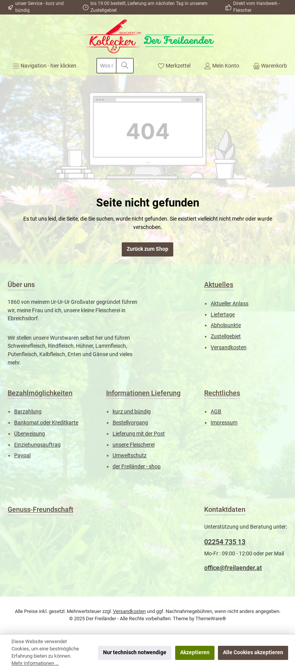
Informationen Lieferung (143, 393)
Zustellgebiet (226, 336)
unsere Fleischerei (134, 445)
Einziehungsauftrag (37, 445)
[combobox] (106, 65)
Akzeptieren (195, 652)
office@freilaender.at (233, 567)
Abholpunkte (226, 325)
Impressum (224, 422)
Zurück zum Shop (147, 249)
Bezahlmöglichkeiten (40, 393)
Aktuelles (218, 285)
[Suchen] (125, 65)
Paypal (22, 455)
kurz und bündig (132, 411)
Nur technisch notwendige (134, 652)
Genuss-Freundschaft (40, 509)
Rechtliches (222, 393)
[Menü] (44, 65)
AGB (216, 411)
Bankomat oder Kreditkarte (46, 422)
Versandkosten (229, 347)
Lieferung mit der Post (139, 434)
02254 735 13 (224, 542)
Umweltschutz (130, 455)
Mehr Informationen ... (35, 663)
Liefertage (223, 314)
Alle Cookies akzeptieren (253, 652)
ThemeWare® (210, 618)
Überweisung (29, 434)
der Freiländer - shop (137, 466)
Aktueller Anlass (229, 303)
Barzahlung (28, 411)
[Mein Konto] (221, 65)
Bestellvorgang (130, 422)
